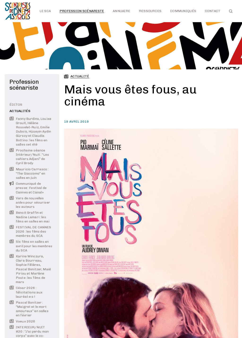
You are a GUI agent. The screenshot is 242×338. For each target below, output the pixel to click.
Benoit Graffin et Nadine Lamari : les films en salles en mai (29, 217)
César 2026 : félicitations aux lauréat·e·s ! (26, 292)
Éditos (15, 105)
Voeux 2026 (22, 321)
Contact (212, 11)
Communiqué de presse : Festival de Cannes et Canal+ (28, 188)
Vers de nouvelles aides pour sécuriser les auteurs (29, 202)
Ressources (150, 11)
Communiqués (183, 11)
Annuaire (121, 11)
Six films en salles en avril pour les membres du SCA (30, 246)
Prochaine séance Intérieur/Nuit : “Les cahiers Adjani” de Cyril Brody (29, 156)
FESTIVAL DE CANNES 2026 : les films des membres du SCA (30, 231)
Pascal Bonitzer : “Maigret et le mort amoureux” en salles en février (28, 308)
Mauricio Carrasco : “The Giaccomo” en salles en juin (28, 173)
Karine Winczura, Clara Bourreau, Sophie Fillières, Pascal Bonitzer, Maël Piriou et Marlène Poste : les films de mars (30, 269)
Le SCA (45, 11)
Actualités (19, 111)
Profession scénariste (82, 11)
